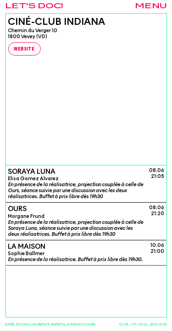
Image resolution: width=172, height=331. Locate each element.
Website (24, 49)
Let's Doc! (34, 6)
